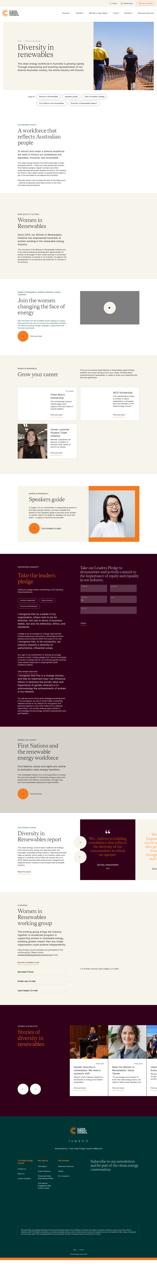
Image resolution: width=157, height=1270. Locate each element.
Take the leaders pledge (94, 97)
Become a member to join (28, 963)
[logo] (10, 13)
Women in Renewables (48, 97)
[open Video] (110, 308)
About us (21, 1174)
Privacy (82, 1250)
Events (116, 13)
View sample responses (27, 672)
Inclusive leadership (27, 600)
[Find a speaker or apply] (46, 528)
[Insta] (72, 1141)
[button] (80, 857)
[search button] (113, 3)
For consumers (63, 1176)
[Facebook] (69, 1141)
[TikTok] (87, 1141)
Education (129, 13)
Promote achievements (29, 606)
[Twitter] (79, 1141)
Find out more (56, 415)
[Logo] (78, 1131)
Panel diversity (47, 600)
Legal (74, 1250)
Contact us (22, 1169)
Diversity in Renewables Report (83, 103)
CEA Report (42, 1166)
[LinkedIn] (76, 1141)
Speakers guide (71, 97)
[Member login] (127, 3)
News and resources (146, 13)
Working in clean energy (99, 13)
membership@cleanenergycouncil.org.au (35, 955)
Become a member (146, 3)
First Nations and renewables (51, 103)
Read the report (24, 872)
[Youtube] (83, 1141)
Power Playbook (44, 1171)
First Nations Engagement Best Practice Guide (44, 1185)
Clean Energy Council (78, 1254)
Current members (24, 1179)
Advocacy (67, 13)
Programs (80, 13)
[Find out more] (31, 336)
